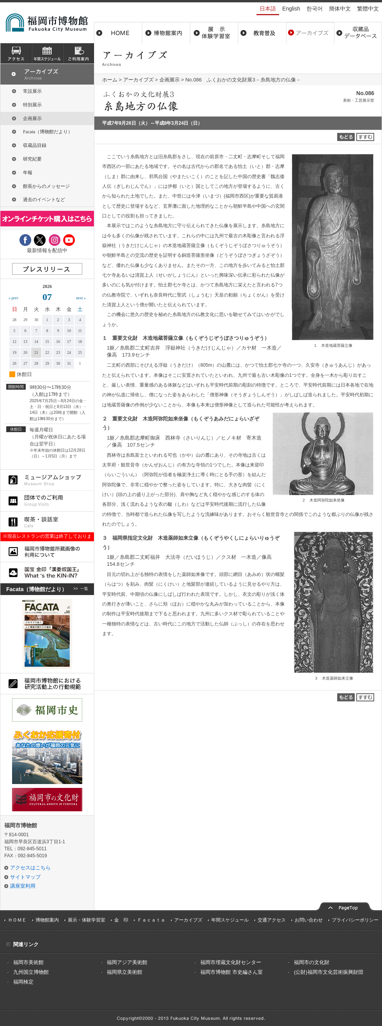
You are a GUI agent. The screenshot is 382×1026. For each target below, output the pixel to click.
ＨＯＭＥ (17, 920)
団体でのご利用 (47, 501)
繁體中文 (368, 8)
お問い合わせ (309, 920)
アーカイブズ (138, 80)
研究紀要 (32, 159)
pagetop (345, 906)
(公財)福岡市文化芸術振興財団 (328, 972)
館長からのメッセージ (46, 186)
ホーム (118, 32)
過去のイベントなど (44, 199)
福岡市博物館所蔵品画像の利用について (47, 551)
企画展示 (169, 80)
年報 (27, 172)
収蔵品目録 (34, 145)
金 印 (121, 920)
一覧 (84, 589)
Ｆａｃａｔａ (151, 920)
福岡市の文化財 (311, 962)
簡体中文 (340, 8)
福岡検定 (23, 982)
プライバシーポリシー (355, 920)
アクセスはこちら (30, 868)
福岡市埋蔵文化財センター (230, 962)
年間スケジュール (230, 920)
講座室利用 (22, 886)
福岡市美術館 (28, 962)
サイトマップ (25, 877)
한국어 (314, 8)
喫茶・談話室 (47, 522)
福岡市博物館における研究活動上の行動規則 (47, 683)
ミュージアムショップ (47, 480)
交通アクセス (272, 920)
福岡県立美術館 (124, 972)
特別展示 (32, 105)
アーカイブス (310, 32)
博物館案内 (166, 32)
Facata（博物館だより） (48, 131)
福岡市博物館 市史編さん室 (231, 972)
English (291, 8)
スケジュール (47, 53)
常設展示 (32, 91)
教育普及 (262, 32)
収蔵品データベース (358, 32)
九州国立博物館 (31, 972)
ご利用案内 (78, 53)
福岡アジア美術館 (127, 962)
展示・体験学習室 (214, 32)
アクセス (16, 53)
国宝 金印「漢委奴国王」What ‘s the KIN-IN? (47, 572)
